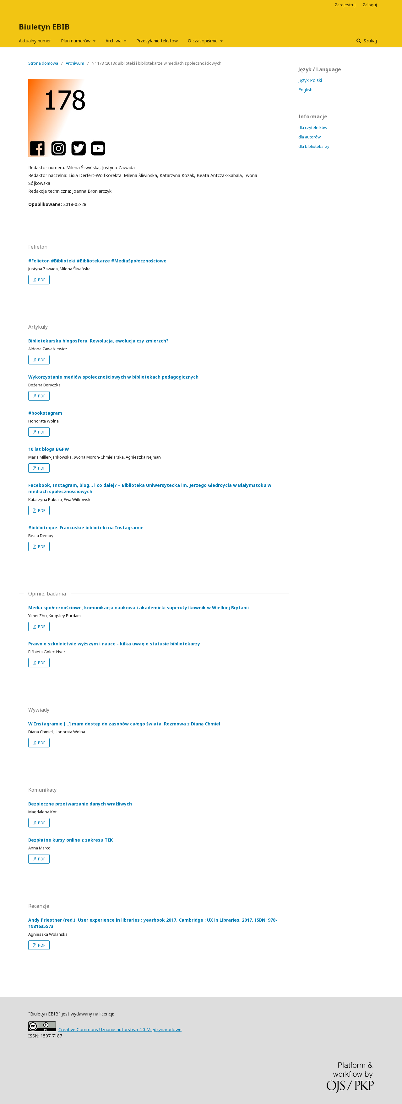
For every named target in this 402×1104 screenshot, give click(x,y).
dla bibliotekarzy (313, 146)
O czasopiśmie (203, 41)
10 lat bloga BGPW (48, 449)
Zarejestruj (345, 5)
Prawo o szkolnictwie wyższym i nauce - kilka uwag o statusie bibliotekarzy (114, 644)
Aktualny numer (35, 41)
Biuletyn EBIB (44, 26)
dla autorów (309, 137)
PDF (41, 280)
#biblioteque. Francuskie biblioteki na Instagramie (86, 527)
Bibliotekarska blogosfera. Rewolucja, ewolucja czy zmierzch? (98, 341)
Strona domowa (43, 63)
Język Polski (310, 80)
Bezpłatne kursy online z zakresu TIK (70, 840)
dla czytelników (312, 127)
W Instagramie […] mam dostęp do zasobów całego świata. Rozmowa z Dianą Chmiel (124, 724)
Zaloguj (370, 5)
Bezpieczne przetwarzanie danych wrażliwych (80, 804)
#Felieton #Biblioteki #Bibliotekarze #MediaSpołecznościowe (97, 261)
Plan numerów (76, 41)
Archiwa (114, 41)
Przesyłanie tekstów (157, 41)
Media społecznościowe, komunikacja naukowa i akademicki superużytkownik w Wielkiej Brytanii (138, 608)
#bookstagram (45, 413)
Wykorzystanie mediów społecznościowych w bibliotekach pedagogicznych (113, 377)
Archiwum (75, 63)
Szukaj (369, 41)
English (305, 90)
